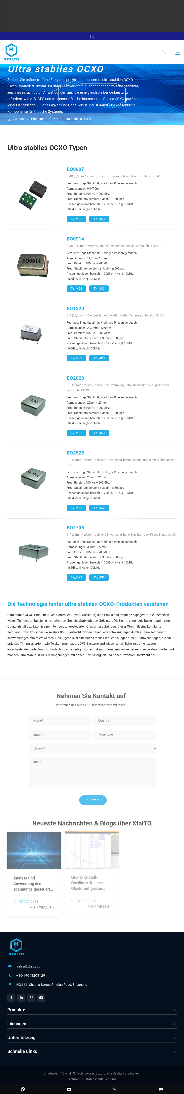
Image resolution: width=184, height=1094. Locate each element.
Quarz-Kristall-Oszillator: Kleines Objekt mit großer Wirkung (87, 881)
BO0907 (75, 169)
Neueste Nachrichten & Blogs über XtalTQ (92, 824)
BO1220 (75, 308)
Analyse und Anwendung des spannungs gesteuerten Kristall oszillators (33, 882)
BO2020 (75, 378)
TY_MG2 (76, 219)
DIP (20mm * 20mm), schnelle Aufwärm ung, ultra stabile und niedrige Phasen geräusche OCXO (118, 387)
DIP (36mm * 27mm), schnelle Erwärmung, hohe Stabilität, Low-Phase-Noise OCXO (121, 534)
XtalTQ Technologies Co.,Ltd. (86, 1073)
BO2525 (75, 453)
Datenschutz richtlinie (101, 1079)
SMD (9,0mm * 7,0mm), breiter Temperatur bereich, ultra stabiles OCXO (113, 176)
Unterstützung (21, 1037)
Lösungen (16, 1023)
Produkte (37, 119)
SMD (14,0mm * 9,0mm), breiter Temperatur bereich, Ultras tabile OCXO (114, 246)
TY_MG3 (99, 219)
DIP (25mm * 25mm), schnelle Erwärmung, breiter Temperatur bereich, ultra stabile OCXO (121, 462)
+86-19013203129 (30, 975)
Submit (94, 800)
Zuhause (19, 119)
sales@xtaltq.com (29, 966)
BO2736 (75, 527)
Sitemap (74, 1079)
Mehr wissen (42, 905)
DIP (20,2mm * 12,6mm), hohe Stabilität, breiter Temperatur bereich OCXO (115, 315)
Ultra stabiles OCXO (77, 119)
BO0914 (75, 239)
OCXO (53, 119)
